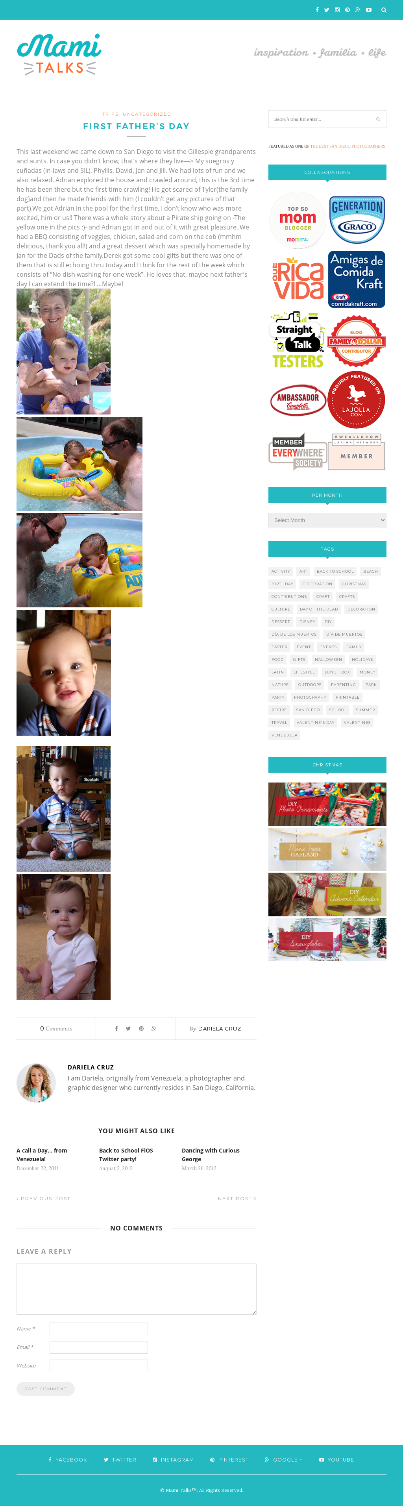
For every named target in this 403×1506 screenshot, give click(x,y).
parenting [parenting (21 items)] (343, 685)
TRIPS (110, 114)
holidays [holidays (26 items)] (362, 659)
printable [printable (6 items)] (348, 697)
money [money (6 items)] (367, 672)
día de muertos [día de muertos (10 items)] (344, 634)
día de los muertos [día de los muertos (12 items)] (294, 634)
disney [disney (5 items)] (307, 622)
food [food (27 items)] (278, 659)
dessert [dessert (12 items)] (281, 622)
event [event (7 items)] (304, 647)
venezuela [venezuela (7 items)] (285, 735)
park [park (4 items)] (371, 685)
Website (26, 1365)
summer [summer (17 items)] (365, 710)
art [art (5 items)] (303, 571)
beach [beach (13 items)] (370, 571)
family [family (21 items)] (354, 647)
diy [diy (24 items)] (328, 622)
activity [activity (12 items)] (281, 571)
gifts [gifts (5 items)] (299, 659)
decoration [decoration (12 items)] (361, 609)
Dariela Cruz (219, 1028)
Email (25, 1347)
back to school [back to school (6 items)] (335, 571)
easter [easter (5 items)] (279, 647)
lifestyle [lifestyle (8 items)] (304, 672)
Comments (56, 1028)
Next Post (237, 1198)
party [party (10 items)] (278, 697)
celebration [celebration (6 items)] (318, 584)
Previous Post (44, 1198)
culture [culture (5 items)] (281, 609)
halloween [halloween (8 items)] (328, 659)
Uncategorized (147, 114)
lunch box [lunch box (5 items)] (337, 672)
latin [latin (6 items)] (278, 672)
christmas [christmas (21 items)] (354, 584)
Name (26, 1328)
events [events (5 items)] (328, 647)
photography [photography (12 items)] (310, 697)
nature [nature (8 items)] (280, 685)
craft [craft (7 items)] (323, 596)
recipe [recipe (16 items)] (279, 710)
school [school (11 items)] (338, 710)
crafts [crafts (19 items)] (347, 596)
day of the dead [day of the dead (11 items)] (319, 609)
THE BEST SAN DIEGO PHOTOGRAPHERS (348, 146)
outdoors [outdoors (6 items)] (310, 685)
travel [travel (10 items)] (279, 722)
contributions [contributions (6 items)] (289, 596)
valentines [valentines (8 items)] (357, 722)
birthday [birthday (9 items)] (282, 584)
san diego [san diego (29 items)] (308, 710)
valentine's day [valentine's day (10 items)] (316, 722)
